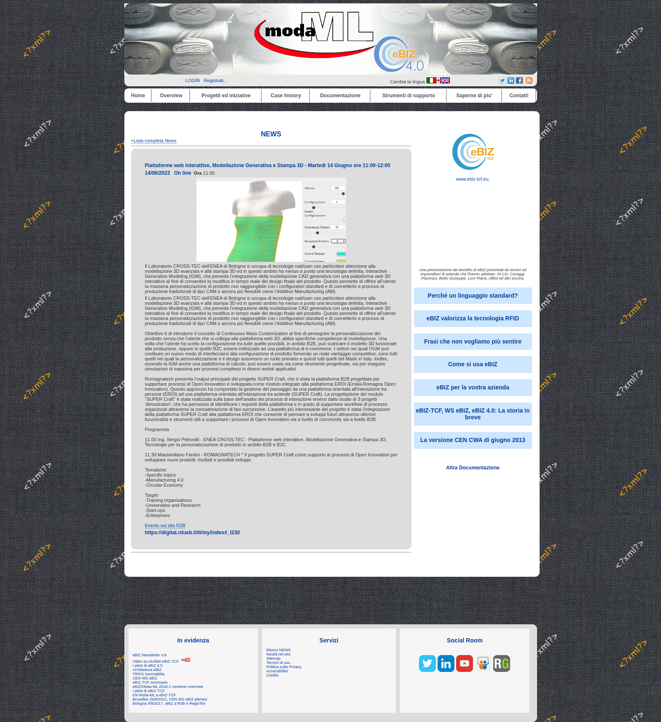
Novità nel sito (278, 654)
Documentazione (340, 96)
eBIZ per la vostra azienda (472, 387)
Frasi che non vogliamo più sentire (472, 341)
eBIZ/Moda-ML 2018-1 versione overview (168, 687)
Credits (272, 675)
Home (138, 96)
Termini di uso (278, 663)
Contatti (518, 96)
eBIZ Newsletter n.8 (150, 655)
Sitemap (273, 658)
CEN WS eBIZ (145, 678)
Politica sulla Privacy (283, 667)
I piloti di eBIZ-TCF (149, 691)
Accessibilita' (277, 671)
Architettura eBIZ (147, 670)
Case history (286, 96)
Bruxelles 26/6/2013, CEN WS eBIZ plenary (170, 699)
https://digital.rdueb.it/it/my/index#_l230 (192, 533)
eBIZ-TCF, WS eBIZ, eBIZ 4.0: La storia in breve (473, 414)
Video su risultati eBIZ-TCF (162, 661)
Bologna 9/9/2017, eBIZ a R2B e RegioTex (169, 703)
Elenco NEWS (278, 650)
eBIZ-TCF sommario (150, 682)
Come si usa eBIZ (472, 364)
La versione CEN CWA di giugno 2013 (472, 440)
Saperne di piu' (474, 96)
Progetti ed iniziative (226, 96)
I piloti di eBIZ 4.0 (148, 665)
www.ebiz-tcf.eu (473, 176)
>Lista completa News (154, 140)
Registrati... (215, 80)
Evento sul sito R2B (165, 525)
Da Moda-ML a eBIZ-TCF (154, 695)
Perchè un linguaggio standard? (473, 295)
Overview (171, 96)
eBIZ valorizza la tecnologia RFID (473, 318)
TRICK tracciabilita (149, 674)
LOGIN (192, 80)
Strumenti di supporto (408, 96)
